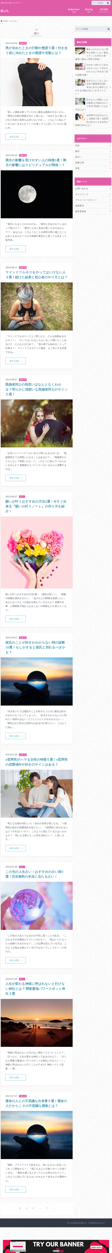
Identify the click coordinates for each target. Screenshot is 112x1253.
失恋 (73, 10)
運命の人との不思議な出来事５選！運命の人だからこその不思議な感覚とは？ (35, 1126)
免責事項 (79, 195)
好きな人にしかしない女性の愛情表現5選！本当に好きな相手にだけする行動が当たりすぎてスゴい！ (92, 83)
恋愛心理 (79, 154)
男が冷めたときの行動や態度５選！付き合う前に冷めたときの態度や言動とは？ (35, 53)
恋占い (78, 148)
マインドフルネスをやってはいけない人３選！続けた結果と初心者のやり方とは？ (36, 287)
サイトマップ (103, 10)
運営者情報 (80, 201)
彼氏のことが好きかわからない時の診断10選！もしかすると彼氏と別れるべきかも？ (36, 662)
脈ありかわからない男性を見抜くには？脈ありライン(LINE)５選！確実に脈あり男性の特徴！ (92, 53)
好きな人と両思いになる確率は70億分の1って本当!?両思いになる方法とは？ (92, 98)
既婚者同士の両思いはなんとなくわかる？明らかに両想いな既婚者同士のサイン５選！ (35, 404)
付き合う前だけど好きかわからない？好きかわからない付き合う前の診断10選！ (92, 68)
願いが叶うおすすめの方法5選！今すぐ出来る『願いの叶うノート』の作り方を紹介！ (35, 521)
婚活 (77, 143)
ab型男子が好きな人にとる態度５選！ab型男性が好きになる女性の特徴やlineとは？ (92, 113)
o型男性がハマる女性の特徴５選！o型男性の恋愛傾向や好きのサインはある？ (35, 780)
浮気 (88, 10)
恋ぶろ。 (6, 10)
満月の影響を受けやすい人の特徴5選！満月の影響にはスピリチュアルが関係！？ (35, 170)
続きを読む (15, 141)
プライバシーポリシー (85, 190)
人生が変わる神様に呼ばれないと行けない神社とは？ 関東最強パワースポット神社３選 (36, 1009)
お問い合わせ (81, 179)
